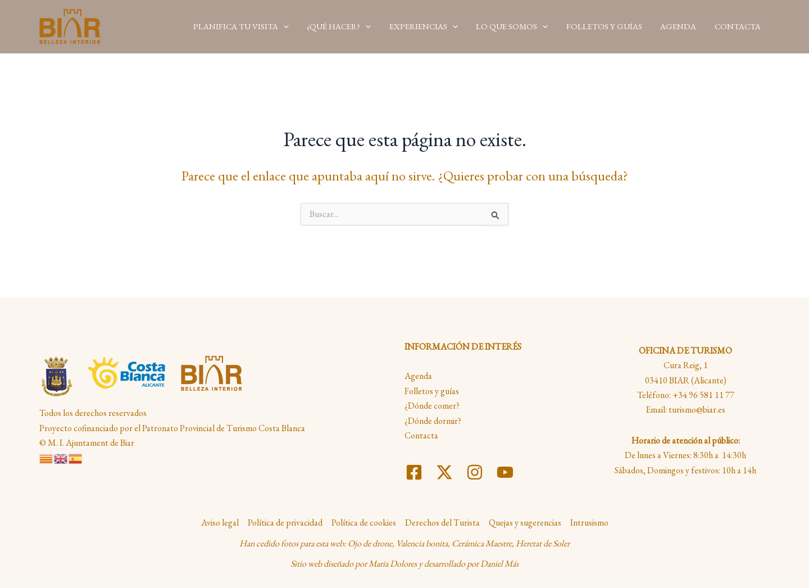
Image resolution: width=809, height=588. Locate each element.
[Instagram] (474, 472)
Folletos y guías (431, 391)
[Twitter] (444, 472)
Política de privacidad (285, 522)
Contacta (421, 435)
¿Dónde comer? (432, 405)
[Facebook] (414, 472)
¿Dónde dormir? (432, 421)
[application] (292, 26)
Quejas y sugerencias (525, 522)
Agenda (418, 376)
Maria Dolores (393, 563)
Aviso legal (220, 522)
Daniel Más (499, 563)
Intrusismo (589, 522)
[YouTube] (505, 472)
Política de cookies (363, 522)
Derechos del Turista (442, 522)
